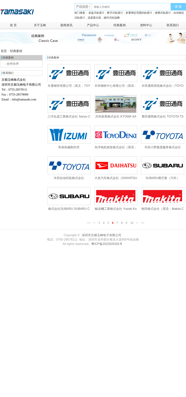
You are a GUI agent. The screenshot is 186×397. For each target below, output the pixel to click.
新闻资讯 (66, 25)
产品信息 (82, 6)
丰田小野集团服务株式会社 (162, 147)
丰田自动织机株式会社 (69, 178)
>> (142, 222)
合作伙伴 (12, 63)
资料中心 (146, 25)
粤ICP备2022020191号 (106, 243)
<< (89, 222)
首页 (4, 51)
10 (131, 222)
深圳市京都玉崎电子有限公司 (101, 235)
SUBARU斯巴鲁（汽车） (163, 178)
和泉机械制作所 (69, 147)
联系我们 (173, 25)
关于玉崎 (40, 25)
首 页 (13, 25)
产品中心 (93, 25)
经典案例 (119, 25)
